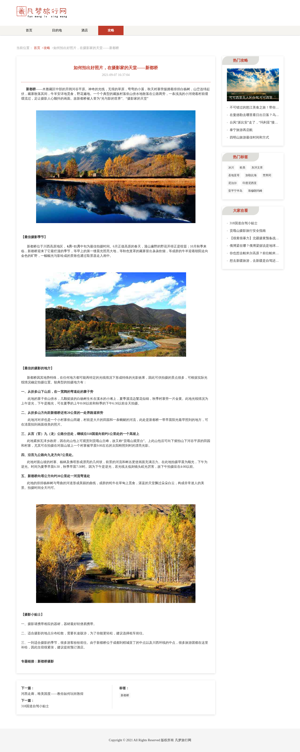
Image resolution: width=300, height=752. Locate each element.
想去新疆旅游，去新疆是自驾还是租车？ (259, 260)
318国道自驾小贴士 (35, 706)
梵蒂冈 (267, 175)
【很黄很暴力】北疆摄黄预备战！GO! (257, 238)
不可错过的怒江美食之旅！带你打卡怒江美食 (262, 107)
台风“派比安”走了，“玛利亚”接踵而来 (257, 122)
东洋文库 (257, 167)
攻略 (111, 30)
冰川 (231, 167)
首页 (29, 30)
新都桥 (125, 695)
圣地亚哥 (234, 175)
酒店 (84, 30)
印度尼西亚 (250, 183)
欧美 (242, 167)
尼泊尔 (232, 183)
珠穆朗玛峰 (255, 190)
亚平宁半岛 (235, 190)
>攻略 (46, 48)
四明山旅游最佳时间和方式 (249, 137)
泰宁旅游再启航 (241, 130)
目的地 (57, 30)
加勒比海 (251, 175)
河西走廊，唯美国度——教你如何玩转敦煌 (52, 694)
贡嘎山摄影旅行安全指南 (248, 230)
